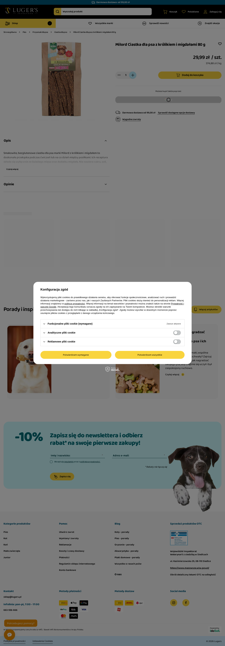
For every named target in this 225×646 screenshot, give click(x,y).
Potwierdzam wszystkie (149, 355)
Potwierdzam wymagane (76, 355)
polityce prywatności (75, 303)
